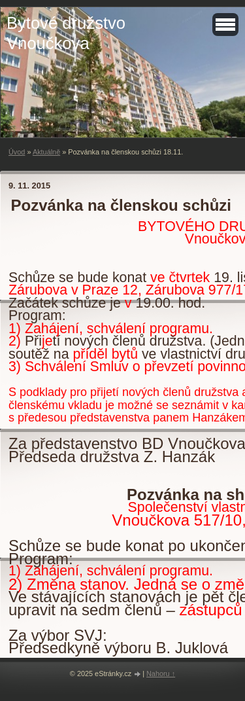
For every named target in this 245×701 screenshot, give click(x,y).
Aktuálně (46, 152)
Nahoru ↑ (160, 673)
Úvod (16, 152)
